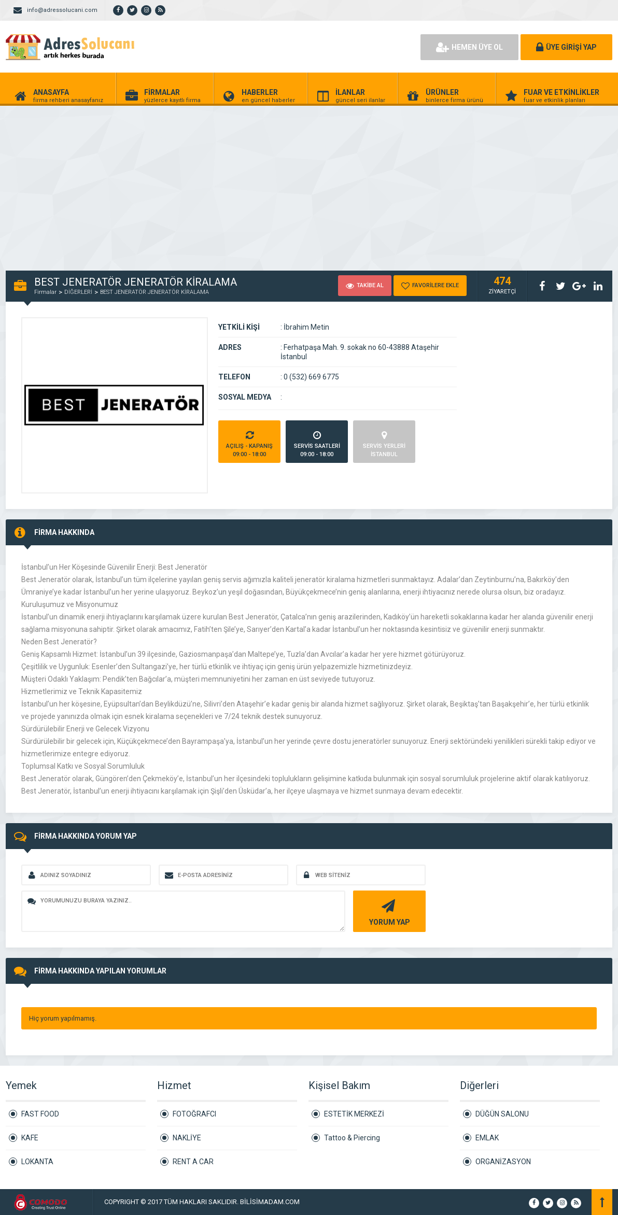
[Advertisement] (309, 182)
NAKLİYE (187, 1138)
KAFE (29, 1138)
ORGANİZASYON (503, 1161)
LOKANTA (37, 1161)
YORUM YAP (388, 911)
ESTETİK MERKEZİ (354, 1114)
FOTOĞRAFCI (194, 1114)
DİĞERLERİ (78, 292)
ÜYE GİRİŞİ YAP (566, 47)
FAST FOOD (40, 1114)
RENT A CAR (193, 1161)
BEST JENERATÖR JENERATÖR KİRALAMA (154, 292)
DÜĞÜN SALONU (502, 1114)
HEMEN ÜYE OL (469, 47)
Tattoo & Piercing (352, 1138)
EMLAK (487, 1138)
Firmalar (45, 292)
